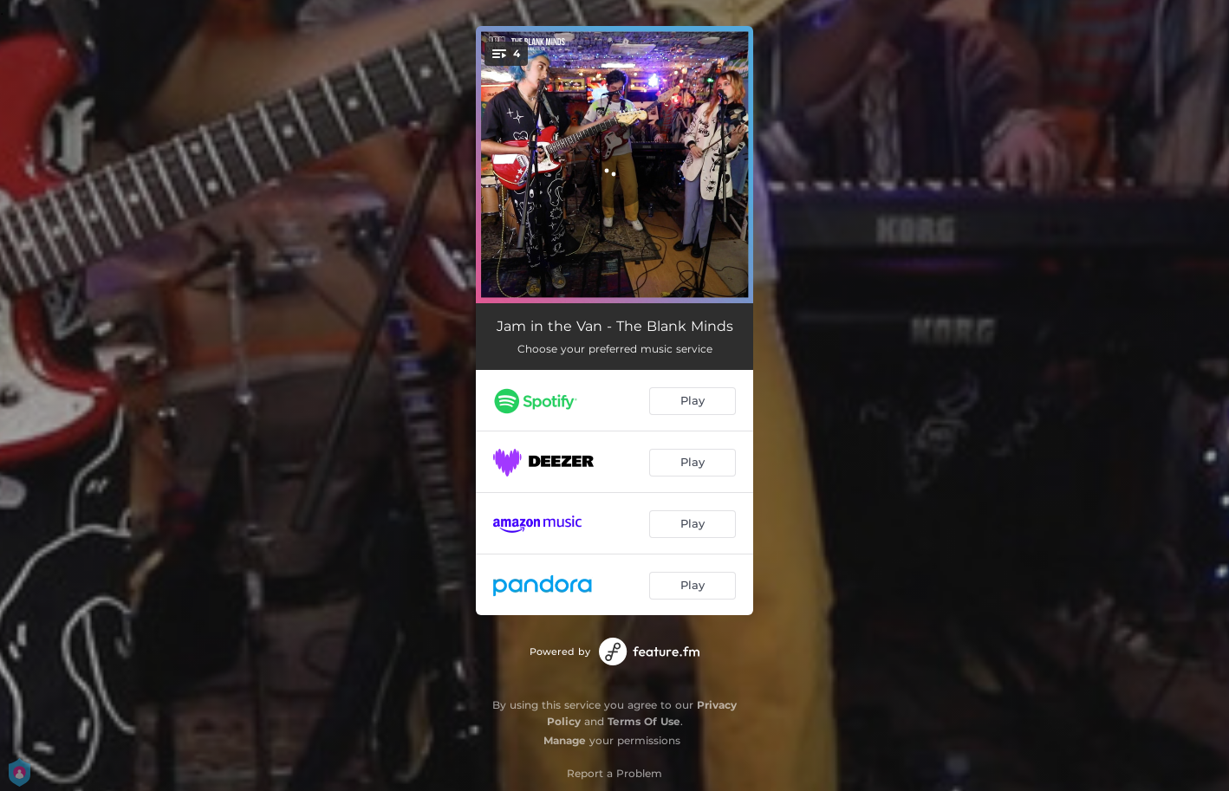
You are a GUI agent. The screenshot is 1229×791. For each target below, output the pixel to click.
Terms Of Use (644, 721)
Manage (564, 740)
